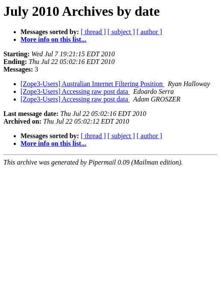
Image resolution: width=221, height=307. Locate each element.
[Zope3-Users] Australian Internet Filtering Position (92, 83)
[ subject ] (121, 31)
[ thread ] (93, 31)
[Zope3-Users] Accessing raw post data (75, 91)
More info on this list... (53, 39)
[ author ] (149, 31)
